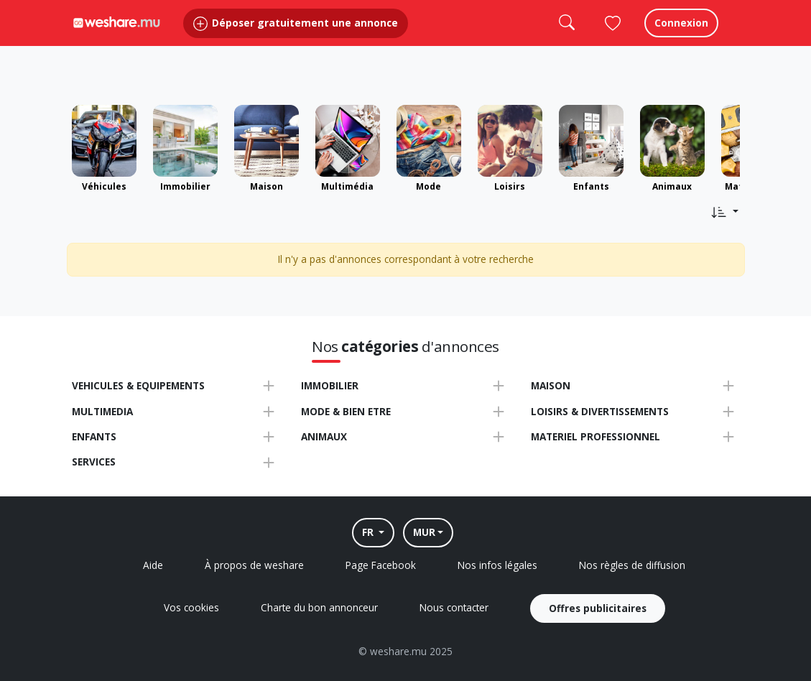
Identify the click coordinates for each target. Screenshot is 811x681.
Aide (153, 565)
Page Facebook (381, 565)
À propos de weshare (254, 565)
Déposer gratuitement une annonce (295, 35)
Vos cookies (191, 607)
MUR (424, 532)
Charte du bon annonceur (319, 607)
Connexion (681, 35)
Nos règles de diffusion (632, 565)
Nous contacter (454, 607)
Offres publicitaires (598, 608)
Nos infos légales (497, 565)
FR (369, 532)
